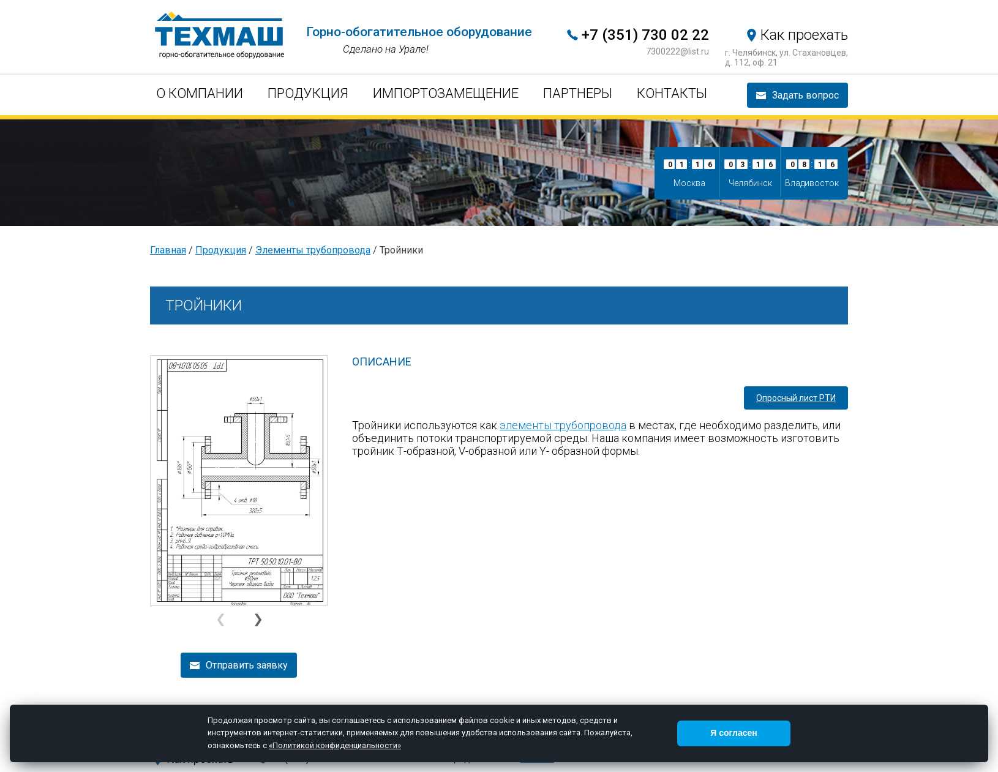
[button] (257, 619)
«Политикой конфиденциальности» (335, 745)
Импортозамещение (446, 93)
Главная (168, 250)
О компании (199, 93)
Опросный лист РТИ (796, 398)
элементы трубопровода (563, 425)
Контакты (672, 93)
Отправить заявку (247, 665)
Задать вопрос (805, 95)
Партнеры (577, 93)
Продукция (308, 93)
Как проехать (804, 34)
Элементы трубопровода (312, 250)
